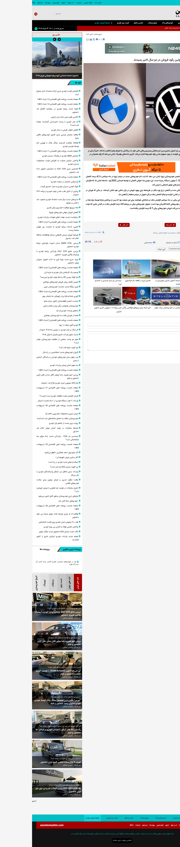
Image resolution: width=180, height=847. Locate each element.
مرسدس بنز (139, 233)
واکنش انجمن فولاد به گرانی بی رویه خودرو (29, 527)
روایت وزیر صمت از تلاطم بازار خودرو (31, 423)
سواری (161, 22)
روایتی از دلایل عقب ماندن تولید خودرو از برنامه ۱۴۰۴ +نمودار (25, 193)
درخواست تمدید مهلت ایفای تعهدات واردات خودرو (26, 217)
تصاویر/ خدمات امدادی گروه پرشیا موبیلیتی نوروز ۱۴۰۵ (25, 75)
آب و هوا (39, 2)
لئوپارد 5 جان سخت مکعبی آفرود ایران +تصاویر (29, 762)
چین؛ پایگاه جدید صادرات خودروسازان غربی (29, 287)
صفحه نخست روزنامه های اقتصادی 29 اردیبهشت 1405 (25, 446)
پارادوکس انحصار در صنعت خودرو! (32, 182)
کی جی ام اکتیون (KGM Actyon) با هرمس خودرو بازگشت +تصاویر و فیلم (26, 672)
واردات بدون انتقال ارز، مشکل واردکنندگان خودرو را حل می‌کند (25, 473)
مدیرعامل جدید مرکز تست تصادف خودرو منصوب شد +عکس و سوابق (25, 201)
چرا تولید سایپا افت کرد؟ (36, 347)
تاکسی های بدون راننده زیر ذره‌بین (32, 117)
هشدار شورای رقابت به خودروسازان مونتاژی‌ (29, 315)
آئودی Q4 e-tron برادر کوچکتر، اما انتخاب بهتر (28, 296)
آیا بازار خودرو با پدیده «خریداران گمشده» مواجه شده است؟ (25, 123)
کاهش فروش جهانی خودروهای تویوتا (31, 212)
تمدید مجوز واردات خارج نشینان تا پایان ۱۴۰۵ (28, 334)
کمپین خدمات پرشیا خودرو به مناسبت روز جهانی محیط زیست (25, 228)
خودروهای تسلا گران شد (36, 501)
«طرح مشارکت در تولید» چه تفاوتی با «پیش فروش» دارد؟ (25, 489)
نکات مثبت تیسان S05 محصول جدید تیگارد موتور (26, 531)
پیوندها (15, 2)
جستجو (8, 2)
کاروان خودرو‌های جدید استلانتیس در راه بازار (28, 352)
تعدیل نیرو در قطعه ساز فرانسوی (106, 280)
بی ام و (123, 233)
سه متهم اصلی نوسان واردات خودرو (32, 365)
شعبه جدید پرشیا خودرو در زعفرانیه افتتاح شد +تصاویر (25, 110)
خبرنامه (105, 825)
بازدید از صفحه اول (168, 242)
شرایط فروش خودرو (71, 22)
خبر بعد (138, 225)
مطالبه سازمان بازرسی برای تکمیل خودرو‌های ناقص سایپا (25, 136)
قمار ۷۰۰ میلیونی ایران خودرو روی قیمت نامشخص (26, 522)
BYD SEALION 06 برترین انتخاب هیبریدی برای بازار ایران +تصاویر (26, 790)
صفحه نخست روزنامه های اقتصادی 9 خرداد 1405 (26, 222)
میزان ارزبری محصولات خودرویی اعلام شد (29, 413)
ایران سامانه (85, 840)
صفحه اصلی (173, 22)
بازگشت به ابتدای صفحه (61, 232)
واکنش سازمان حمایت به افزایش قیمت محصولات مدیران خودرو (25, 162)
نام (174, 324)
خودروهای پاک (135, 22)
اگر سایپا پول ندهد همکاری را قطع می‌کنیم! (29, 452)
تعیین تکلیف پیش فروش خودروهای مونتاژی (28, 282)
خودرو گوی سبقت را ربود (36, 325)
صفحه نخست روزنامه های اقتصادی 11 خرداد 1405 (25, 151)
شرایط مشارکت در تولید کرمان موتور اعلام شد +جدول (25, 429)
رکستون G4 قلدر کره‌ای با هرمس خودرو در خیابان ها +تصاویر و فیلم (26, 731)
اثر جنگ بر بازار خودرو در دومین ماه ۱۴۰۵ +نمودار (26, 330)
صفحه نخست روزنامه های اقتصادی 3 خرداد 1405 (26, 320)
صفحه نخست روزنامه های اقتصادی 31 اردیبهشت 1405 (25, 389)
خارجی (163, 39)
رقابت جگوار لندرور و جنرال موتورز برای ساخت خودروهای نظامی (25, 481)
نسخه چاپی (118, 242)
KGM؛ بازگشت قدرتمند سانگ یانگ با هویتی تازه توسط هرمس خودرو (25, 144)
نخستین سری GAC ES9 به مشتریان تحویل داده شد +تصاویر (25, 170)
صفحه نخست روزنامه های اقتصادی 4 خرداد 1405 (26, 291)
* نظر (173, 335)
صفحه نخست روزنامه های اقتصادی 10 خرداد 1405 (25, 177)
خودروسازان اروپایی (160, 233)
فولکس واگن (149, 233)
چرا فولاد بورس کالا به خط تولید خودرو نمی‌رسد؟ (27, 277)
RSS (1, 2)
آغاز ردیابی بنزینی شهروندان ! (35, 457)
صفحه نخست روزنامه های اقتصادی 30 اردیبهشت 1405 (25, 407)
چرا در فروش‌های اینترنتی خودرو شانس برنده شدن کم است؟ (25, 563)
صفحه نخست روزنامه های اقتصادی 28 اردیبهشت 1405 (25, 507)
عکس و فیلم (106, 22)
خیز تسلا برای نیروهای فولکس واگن (104, 307)
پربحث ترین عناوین (37, 549)
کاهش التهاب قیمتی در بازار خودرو (32, 130)
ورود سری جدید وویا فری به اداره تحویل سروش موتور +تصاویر (25, 261)
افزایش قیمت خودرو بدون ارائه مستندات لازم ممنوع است (25, 93)
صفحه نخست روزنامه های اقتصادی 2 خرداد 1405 (26, 370)
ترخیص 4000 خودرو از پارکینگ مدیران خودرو (28, 156)
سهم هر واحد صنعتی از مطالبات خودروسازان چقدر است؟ (25, 341)
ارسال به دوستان (141, 242)
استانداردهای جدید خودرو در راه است (31, 462)
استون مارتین (131, 233)
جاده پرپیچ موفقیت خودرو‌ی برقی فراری (30, 207)
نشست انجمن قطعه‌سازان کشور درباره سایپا (29, 301)
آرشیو (31, 2)
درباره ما (47, 2)
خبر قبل (92, 225)
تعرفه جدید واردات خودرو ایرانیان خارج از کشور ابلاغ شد (25, 538)
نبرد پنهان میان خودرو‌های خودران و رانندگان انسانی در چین (25, 359)
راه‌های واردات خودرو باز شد (35, 310)
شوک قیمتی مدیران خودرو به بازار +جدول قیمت (27, 186)
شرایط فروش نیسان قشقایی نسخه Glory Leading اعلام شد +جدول (25, 236)
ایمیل (173, 330)
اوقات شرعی (56, 2)
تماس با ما (66, 2)
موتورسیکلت (120, 22)
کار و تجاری (150, 22)
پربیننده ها (12, 549)
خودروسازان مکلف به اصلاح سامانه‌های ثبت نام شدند (25, 418)
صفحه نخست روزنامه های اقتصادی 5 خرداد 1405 (26, 267)
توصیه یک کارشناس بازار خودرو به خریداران (29, 272)
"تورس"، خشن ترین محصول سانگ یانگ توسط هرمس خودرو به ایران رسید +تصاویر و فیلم (25, 702)
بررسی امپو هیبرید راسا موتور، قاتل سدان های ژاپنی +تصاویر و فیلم (25, 376)
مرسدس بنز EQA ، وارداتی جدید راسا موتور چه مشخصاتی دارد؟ (25, 438)
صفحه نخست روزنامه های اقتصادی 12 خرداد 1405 (25, 104)
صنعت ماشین (163, 176)
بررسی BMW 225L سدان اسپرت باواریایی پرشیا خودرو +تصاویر (25, 245)
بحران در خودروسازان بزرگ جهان (135, 307)
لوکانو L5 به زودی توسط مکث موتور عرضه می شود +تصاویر (25, 515)
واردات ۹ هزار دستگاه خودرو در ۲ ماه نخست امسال (26, 401)
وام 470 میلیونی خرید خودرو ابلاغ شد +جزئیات (27, 383)
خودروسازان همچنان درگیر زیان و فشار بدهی (28, 306)
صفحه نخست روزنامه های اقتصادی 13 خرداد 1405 (25, 99)
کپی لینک (129, 249)
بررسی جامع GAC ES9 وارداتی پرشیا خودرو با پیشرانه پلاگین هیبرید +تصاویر (25, 253)
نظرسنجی (24, 2)
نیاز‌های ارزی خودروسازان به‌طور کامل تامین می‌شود (26, 496)
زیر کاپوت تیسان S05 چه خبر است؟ (32, 467)
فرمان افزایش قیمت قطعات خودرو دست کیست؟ (26, 396)
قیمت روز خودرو (91, 22)
